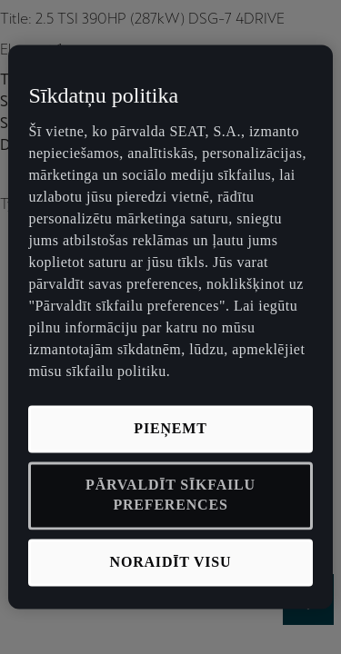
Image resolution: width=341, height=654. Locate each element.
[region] (170, 327)
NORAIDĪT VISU (171, 562)
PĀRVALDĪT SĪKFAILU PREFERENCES (170, 494)
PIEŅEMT (170, 428)
